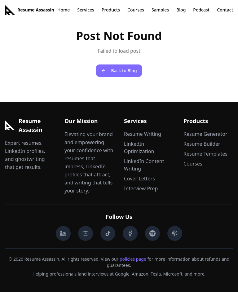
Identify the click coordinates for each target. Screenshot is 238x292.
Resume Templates (205, 153)
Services (85, 10)
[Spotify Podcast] (152, 233)
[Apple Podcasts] (174, 233)
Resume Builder (201, 143)
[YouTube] (85, 233)
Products (111, 10)
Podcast (201, 10)
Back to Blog (119, 70)
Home (63, 10)
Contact (225, 10)
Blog (181, 10)
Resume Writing (142, 134)
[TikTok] (107, 233)
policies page (133, 259)
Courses (135, 10)
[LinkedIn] (63, 233)
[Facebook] (130, 233)
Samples (160, 10)
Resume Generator (205, 134)
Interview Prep (141, 188)
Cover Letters (139, 178)
